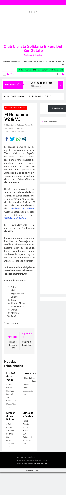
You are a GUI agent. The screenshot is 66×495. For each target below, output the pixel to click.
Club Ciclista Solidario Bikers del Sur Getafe (33, 48)
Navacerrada (30, 373)
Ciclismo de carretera (15, 108)
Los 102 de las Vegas (41, 83)
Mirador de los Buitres (10, 416)
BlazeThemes (41, 463)
